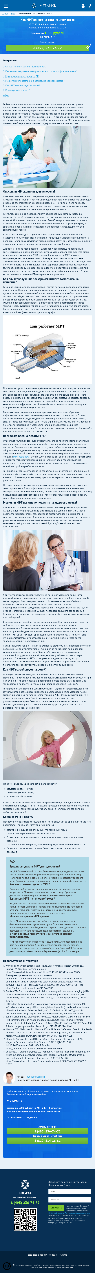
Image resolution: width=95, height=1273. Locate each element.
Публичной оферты (56, 1213)
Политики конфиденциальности (77, 1213)
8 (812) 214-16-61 (47, 1141)
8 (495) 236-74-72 (89, 6)
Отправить (56, 1207)
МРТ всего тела (21, 456)
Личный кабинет (83, 6)
